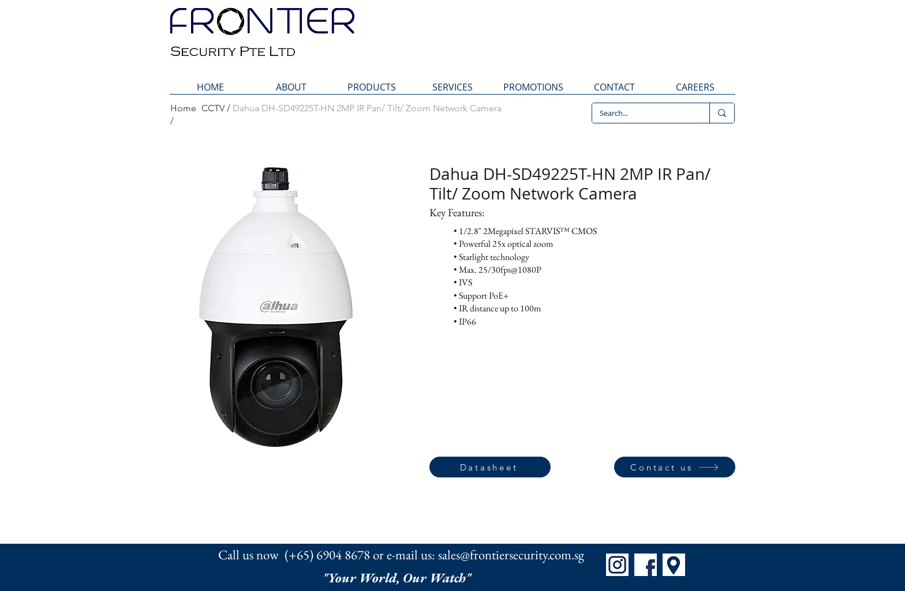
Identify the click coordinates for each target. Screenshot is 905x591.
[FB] (645, 565)
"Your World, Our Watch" (398, 577)
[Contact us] (674, 467)
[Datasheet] (490, 467)
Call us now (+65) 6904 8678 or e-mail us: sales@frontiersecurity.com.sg (401, 554)
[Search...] (642, 113)
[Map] (674, 565)
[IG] (617, 565)
